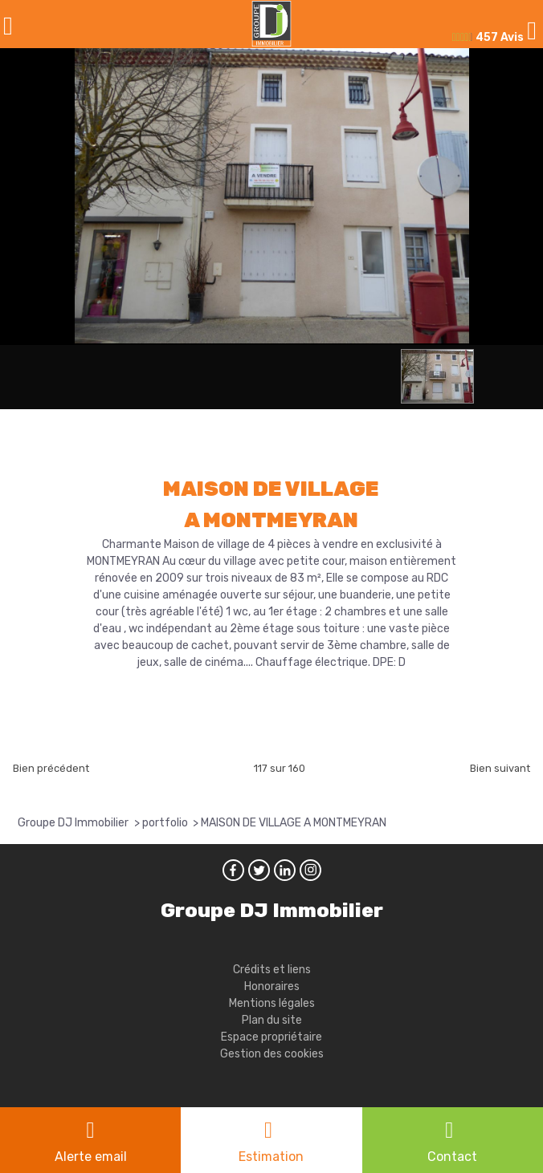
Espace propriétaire (271, 1037)
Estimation (271, 1156)
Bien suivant (500, 768)
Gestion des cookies (272, 1054)
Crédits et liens (272, 969)
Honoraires (272, 986)
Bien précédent (51, 768)
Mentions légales (272, 1003)
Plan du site (272, 1020)
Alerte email (91, 1156)
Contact (452, 1156)
